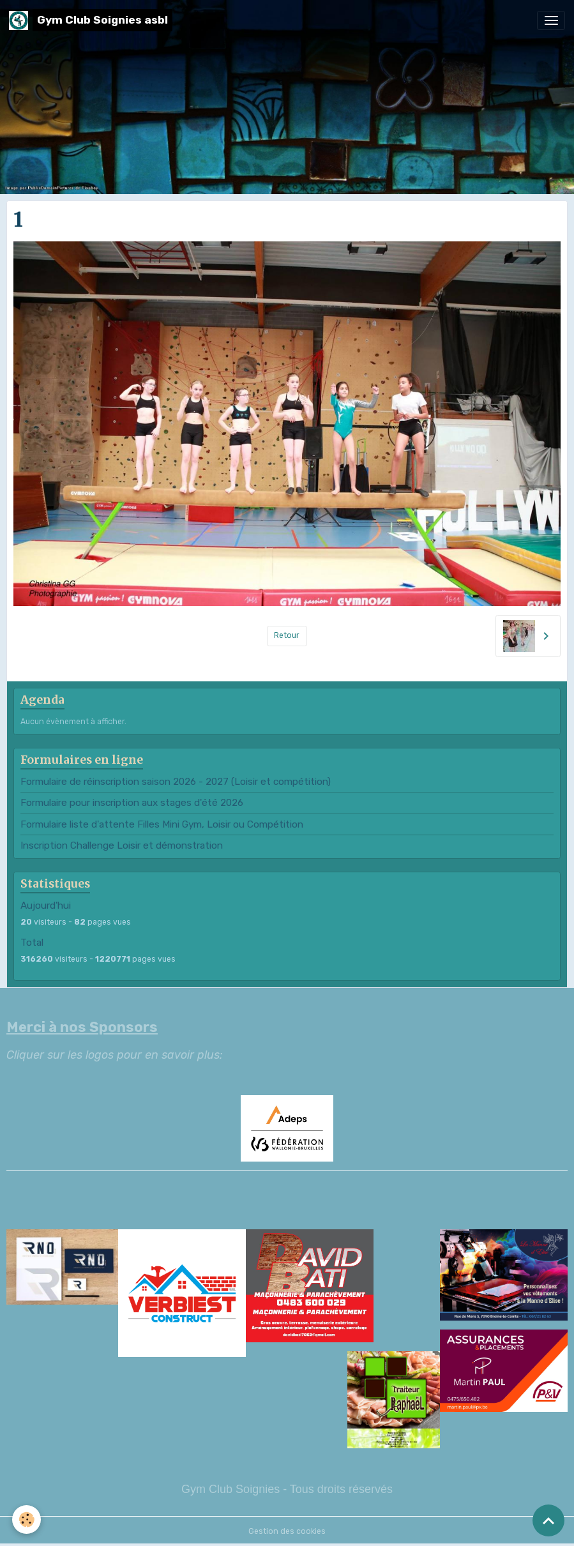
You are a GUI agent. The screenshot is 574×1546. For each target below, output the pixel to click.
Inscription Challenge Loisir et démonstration (121, 845)
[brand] (90, 20)
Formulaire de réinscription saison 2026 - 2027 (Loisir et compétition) (175, 781)
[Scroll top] (548, 1520)
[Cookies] (27, 1519)
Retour (286, 635)
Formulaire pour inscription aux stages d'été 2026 (131, 802)
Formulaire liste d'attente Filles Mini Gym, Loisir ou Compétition (161, 824)
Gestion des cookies (287, 1531)
